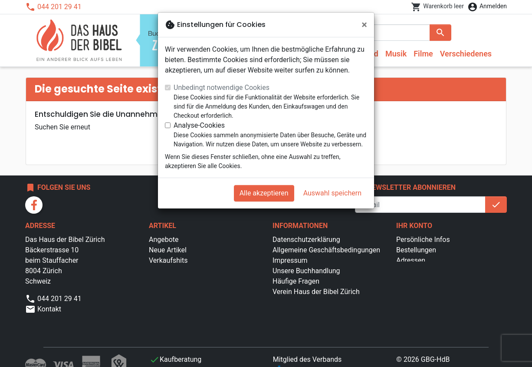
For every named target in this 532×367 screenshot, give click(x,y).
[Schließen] (364, 25)
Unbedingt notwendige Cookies (221, 87)
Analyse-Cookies (199, 125)
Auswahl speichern (332, 193)
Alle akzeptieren (264, 193)
